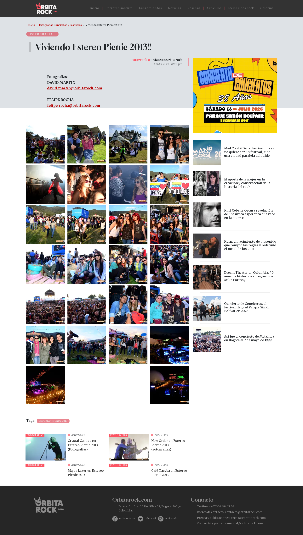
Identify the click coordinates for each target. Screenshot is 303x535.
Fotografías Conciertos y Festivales (60, 24)
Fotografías (42, 34)
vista (65, 447)
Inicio (94, 8)
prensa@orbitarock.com (248, 518)
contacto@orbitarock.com (243, 512)
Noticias (174, 8)
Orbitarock (151, 518)
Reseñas (193, 8)
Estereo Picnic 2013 (53, 421)
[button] (45, 144)
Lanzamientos (150, 8)
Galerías (267, 8)
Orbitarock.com (127, 518)
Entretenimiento (119, 8)
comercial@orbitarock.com (243, 523)
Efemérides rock (241, 8)
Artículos (214, 8)
